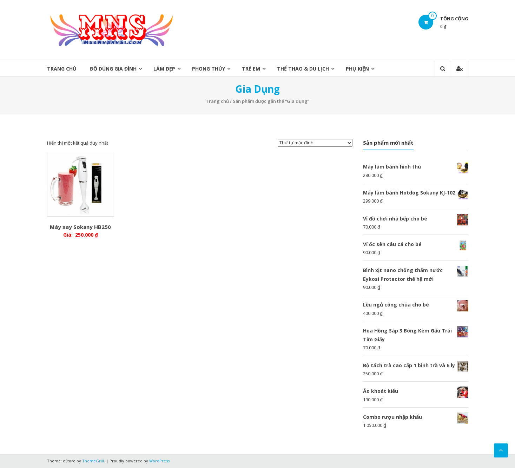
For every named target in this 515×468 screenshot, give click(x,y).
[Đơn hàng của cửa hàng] (315, 143)
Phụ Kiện (357, 68)
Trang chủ (62, 68)
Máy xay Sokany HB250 (80, 226)
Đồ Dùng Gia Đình (113, 68)
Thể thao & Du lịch (303, 68)
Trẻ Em (251, 68)
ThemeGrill (93, 460)
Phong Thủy (208, 68)
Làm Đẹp (164, 68)
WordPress (159, 460)
